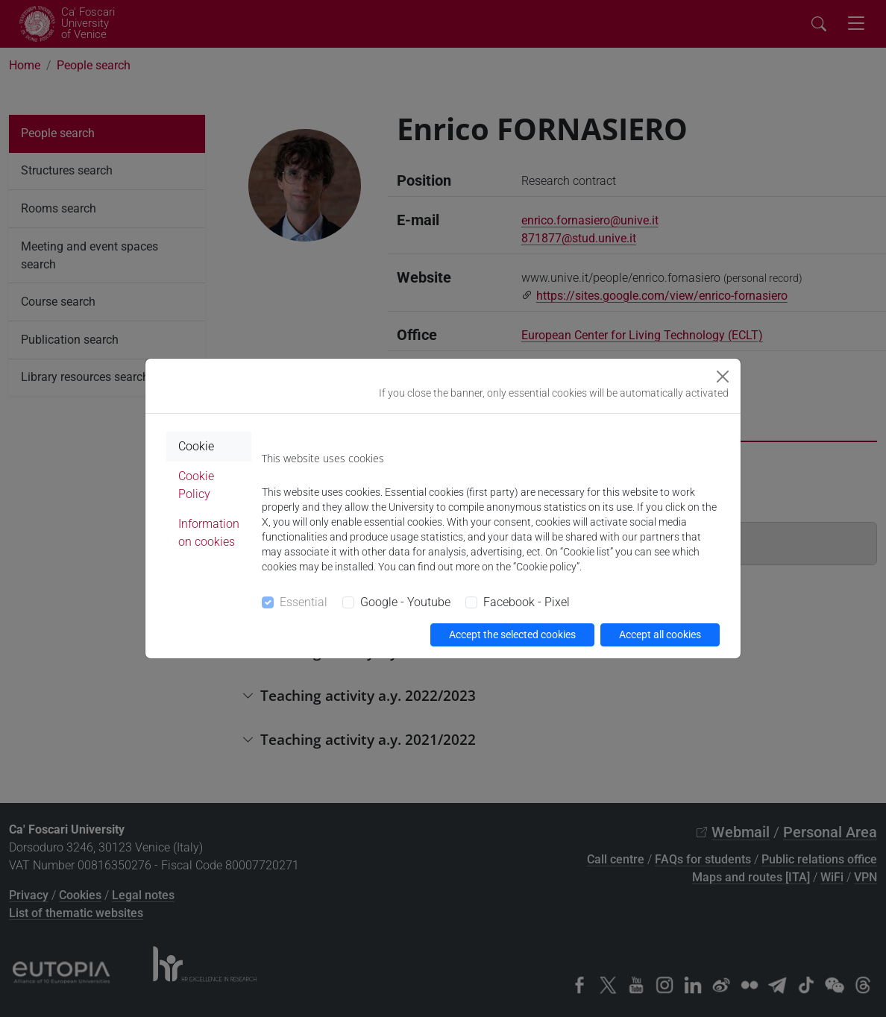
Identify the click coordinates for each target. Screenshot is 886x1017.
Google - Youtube (405, 602)
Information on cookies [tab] (208, 533)
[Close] (723, 376)
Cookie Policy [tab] (196, 485)
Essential (303, 602)
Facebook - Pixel (526, 602)
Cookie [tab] (196, 446)
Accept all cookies (660, 634)
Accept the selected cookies (512, 634)
